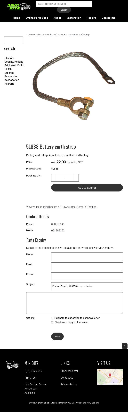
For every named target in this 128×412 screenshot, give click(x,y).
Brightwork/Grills (14, 65)
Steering (9, 72)
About (57, 17)
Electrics (10, 58)
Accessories (12, 80)
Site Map (54, 403)
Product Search (70, 371)
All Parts (9, 83)
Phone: (30, 224)
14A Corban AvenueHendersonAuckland (35, 388)
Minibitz (45, 403)
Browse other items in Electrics (78, 206)
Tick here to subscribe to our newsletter (75, 318)
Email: (29, 264)
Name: (29, 254)
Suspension (11, 76)
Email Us (31, 377)
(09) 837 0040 (34, 371)
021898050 (57, 230)
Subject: (30, 284)
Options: (30, 318)
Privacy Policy (69, 384)
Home (16, 17)
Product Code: (33, 168)
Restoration (73, 17)
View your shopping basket (41, 206)
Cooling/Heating (14, 61)
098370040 (57, 224)
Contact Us (108, 17)
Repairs (91, 17)
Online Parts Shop (37, 17)
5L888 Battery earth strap (77, 34)
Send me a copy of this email (69, 322)
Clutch (8, 69)
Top (125, 346)
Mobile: (30, 230)
